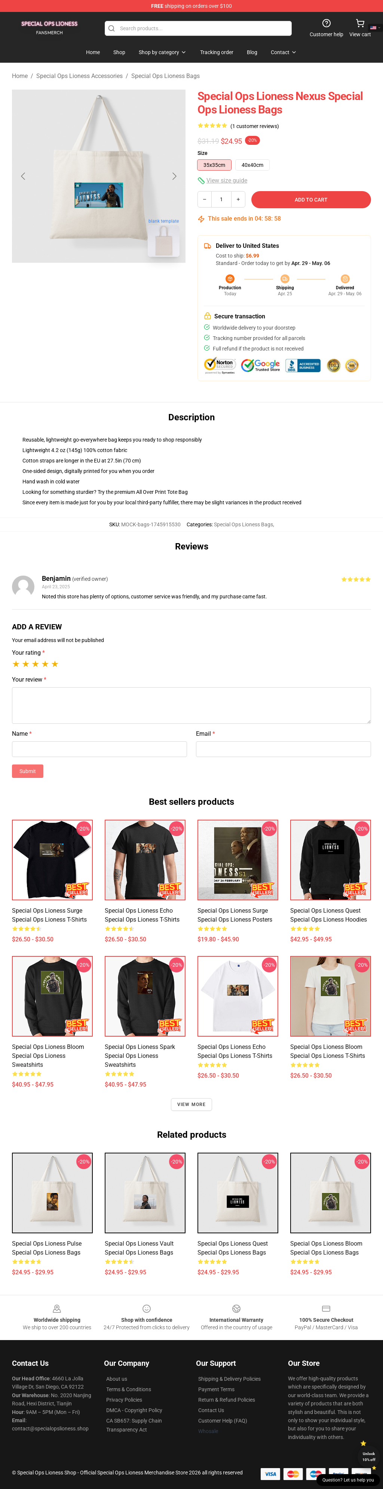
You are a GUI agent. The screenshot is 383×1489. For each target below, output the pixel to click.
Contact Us (211, 1410)
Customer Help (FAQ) (222, 1421)
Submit (27, 771)
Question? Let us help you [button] (348, 1480)
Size (202, 153)
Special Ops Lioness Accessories (79, 76)
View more (191, 1104)
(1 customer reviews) (254, 126)
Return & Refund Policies (226, 1400)
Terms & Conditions (128, 1389)
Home (20, 76)
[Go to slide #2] (118, 279)
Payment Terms (216, 1389)
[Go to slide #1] (79, 279)
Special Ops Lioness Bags (165, 76)
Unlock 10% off (369, 1457)
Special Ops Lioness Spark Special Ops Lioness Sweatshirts (140, 1055)
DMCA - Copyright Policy (134, 1410)
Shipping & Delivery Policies (229, 1379)
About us (116, 1379)
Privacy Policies (124, 1400)
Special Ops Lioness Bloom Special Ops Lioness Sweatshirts (48, 1055)
